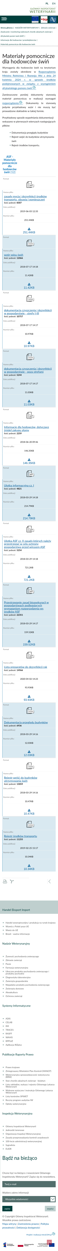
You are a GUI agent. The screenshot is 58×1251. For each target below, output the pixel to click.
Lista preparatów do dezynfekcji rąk (25, 667)
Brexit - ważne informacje (18, 934)
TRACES (9, 1030)
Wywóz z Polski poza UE (17, 926)
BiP (44, 19)
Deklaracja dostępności (28, 1227)
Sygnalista (10, 1145)
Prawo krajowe (13, 1067)
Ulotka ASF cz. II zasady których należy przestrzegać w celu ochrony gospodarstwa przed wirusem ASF (27, 544)
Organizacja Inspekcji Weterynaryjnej (23, 1134)
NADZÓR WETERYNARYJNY (27, 28)
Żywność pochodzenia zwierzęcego (22, 956)
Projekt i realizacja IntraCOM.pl (39, 1235)
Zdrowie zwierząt (48, 28)
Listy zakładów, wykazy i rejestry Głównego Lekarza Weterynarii (30, 1085)
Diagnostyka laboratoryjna (18, 977)
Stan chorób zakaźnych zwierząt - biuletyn (25, 1081)
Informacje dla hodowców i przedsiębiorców (18, 40)
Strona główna (7, 28)
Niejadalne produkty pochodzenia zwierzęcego (28, 985)
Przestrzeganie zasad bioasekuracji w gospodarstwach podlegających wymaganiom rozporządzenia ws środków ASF (26, 607)
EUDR (8, 1149)
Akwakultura (11, 992)
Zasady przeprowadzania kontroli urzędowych (27, 1138)
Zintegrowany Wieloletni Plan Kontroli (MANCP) (28, 1071)
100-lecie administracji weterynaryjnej (24, 1141)
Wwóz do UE (12, 930)
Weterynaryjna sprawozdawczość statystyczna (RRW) (27, 1076)
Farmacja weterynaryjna (17, 968)
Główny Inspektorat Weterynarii (21, 1126)
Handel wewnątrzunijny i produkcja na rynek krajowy (31, 923)
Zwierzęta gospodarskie (17, 981)
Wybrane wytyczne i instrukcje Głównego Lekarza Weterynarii (29, 1091)
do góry (49, 1242)
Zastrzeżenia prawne (28, 1223)
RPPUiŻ (9, 1041)
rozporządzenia (10, 103)
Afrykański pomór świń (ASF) (12, 36)
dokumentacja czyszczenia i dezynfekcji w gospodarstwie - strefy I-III (28, 312)
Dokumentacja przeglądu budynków (26, 722)
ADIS (8, 1019)
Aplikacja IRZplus (14, 1045)
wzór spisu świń (13, 254)
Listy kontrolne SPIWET (17, 1096)
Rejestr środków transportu (20, 836)
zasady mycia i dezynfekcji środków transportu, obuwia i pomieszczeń (25, 198)
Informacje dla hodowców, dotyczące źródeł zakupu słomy (26, 429)
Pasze (8, 964)
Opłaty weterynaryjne (16, 1104)
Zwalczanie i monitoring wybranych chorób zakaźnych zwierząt (26, 32)
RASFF (9, 1034)
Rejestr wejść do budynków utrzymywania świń (20, 779)
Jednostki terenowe (15, 1130)
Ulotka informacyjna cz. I (19, 485)
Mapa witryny (9, 1223)
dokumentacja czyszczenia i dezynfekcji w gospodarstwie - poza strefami (28, 370)
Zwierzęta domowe (15, 989)
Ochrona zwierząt (14, 996)
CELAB (9, 1022)
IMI (7, 1026)
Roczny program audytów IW (19, 1100)
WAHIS (9, 1037)
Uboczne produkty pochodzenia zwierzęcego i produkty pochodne (27, 972)
